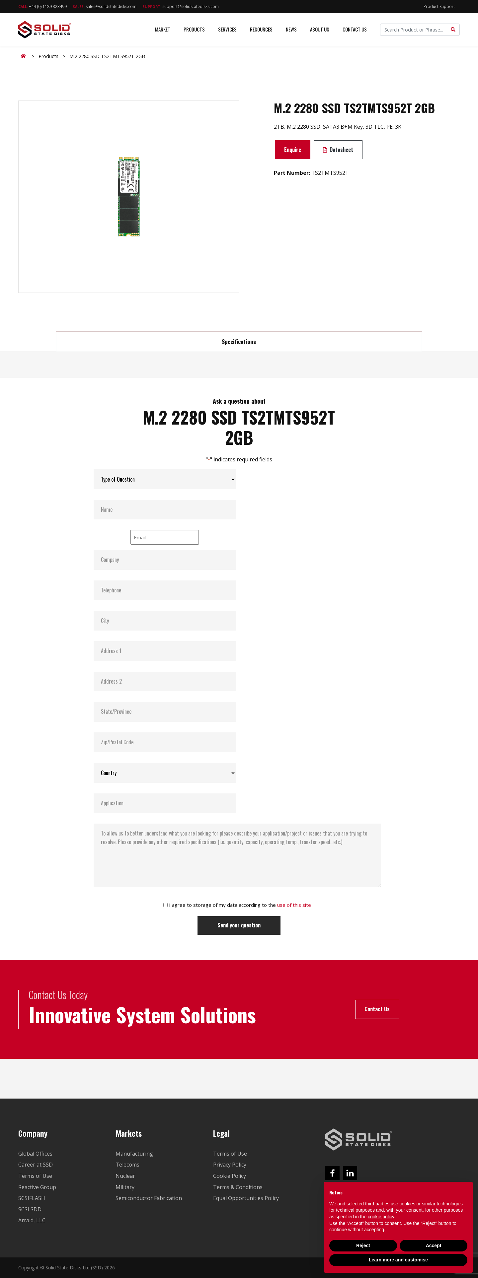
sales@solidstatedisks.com (104, 6)
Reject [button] (363, 1245)
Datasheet (338, 150)
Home (25, 56)
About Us (319, 30)
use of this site (294, 905)
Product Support (439, 6)
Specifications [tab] (239, 341)
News (291, 30)
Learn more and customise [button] (398, 1259)
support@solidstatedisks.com (180, 6)
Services (227, 30)
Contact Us (355, 30)
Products (194, 30)
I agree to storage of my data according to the (240, 905)
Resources (261, 30)
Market (162, 30)
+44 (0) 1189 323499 (42, 6)
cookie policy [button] (381, 1216)
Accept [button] (433, 1245)
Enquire (292, 150)
